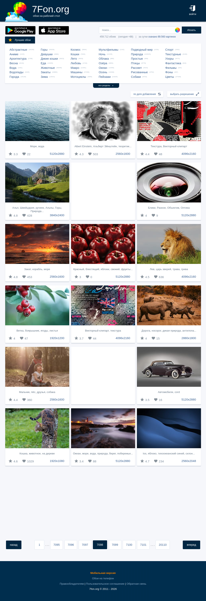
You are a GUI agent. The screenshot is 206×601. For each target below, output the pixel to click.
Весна (14, 63)
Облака (104, 58)
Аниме (14, 54)
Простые (137, 58)
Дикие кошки (49, 58)
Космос (76, 49)
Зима (44, 76)
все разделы (106, 85)
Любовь (76, 63)
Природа (137, 54)
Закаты (46, 72)
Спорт (169, 49)
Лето (74, 58)
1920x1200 (57, 338)
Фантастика (173, 63)
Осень (103, 72)
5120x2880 (57, 153)
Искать (191, 30)
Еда (43, 63)
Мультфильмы (108, 49)
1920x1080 (57, 461)
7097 (85, 544)
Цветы (169, 76)
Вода (13, 67)
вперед (191, 544)
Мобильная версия (103, 573)
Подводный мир (142, 49)
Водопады (16, 72)
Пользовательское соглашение (105, 583)
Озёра (103, 63)
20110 (163, 544)
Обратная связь (136, 583)
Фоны (169, 72)
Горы (44, 49)
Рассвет (136, 67)
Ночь (102, 54)
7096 (71, 544)
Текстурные (173, 54)
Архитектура (18, 58)
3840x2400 (57, 215)
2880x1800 (189, 338)
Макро (75, 67)
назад (14, 544)
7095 (56, 544)
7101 (143, 544)
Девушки (47, 54)
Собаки (136, 76)
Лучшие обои (19, 40)
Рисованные (139, 72)
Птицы (135, 63)
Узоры (169, 58)
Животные (48, 67)
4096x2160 (189, 153)
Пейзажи (105, 76)
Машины (76, 72)
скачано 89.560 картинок (162, 36)
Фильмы (171, 67)
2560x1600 (123, 153)
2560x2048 (189, 461)
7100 (129, 544)
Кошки (75, 54)
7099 (115, 544)
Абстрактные (18, 49)
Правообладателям (72, 583)
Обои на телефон (103, 578)
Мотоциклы (78, 76)
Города (14, 76)
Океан (103, 67)
